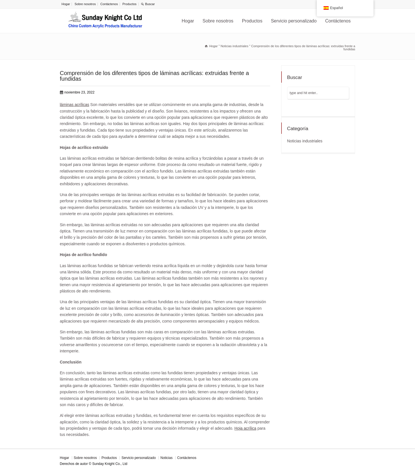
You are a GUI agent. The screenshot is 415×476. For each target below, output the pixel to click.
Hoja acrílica (245, 428)
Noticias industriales (305, 141)
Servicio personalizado (294, 20)
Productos (129, 4)
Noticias (166, 458)
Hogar (66, 4)
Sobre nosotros (85, 4)
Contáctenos (109, 4)
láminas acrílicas (74, 104)
